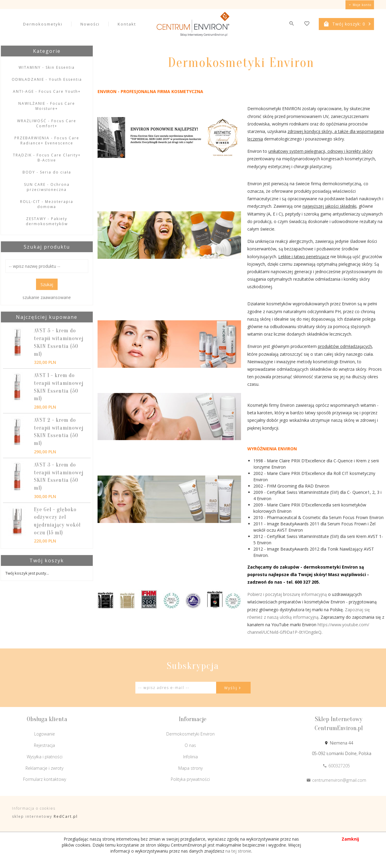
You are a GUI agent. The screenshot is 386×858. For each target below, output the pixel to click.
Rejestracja (44, 745)
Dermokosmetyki (42, 24)
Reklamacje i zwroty (44, 768)
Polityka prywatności (190, 779)
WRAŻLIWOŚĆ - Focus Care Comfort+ (46, 123)
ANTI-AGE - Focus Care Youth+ (47, 91)
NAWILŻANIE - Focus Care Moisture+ (46, 106)
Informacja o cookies (34, 808)
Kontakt (127, 24)
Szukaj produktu (47, 246)
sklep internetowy (32, 816)
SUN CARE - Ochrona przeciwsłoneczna (47, 187)
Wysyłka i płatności (44, 757)
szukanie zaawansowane (47, 297)
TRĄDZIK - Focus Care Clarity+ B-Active (47, 158)
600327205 (336, 766)
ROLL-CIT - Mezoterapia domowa (46, 204)
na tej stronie (238, 851)
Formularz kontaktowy (44, 779)
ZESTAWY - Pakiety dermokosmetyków (47, 221)
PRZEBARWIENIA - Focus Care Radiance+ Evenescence (46, 140)
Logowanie (44, 734)
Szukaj (47, 284)
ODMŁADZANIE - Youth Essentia (47, 79)
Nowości (90, 24)
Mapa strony (190, 768)
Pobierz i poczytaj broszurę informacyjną (287, 594)
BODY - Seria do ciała (47, 172)
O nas (190, 745)
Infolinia (190, 757)
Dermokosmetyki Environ (190, 734)
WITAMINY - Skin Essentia (47, 67)
